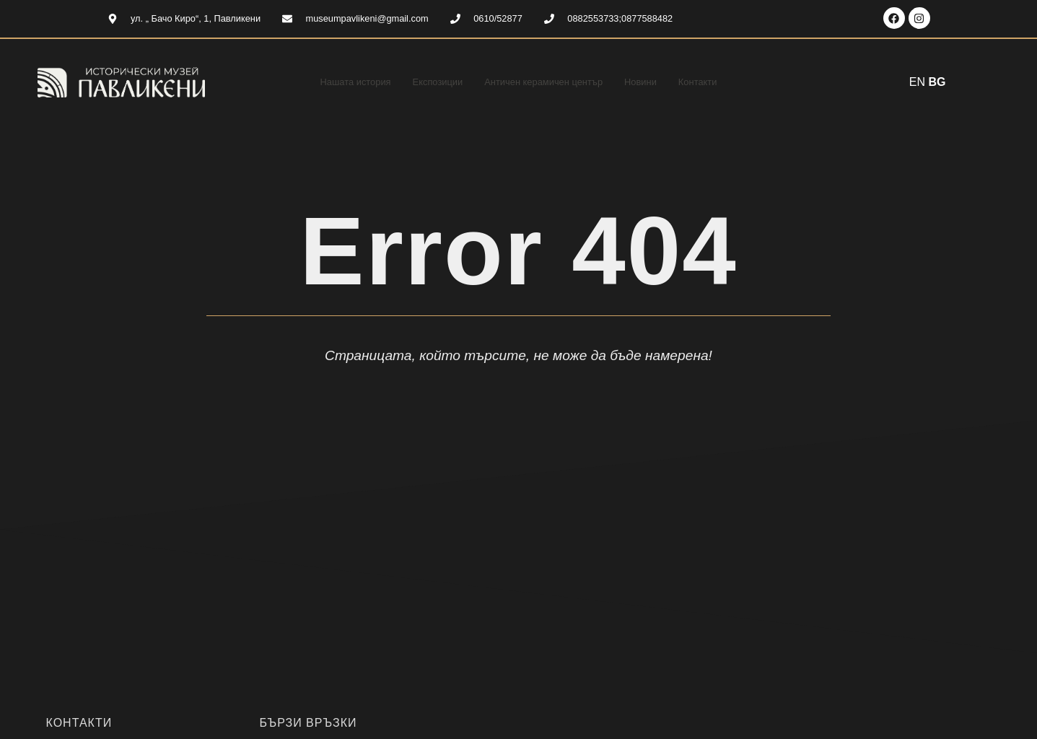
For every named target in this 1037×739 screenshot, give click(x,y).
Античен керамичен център (547, 82)
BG (937, 82)
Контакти (719, 82)
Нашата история (335, 82)
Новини (656, 82)
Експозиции (427, 82)
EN (917, 82)
